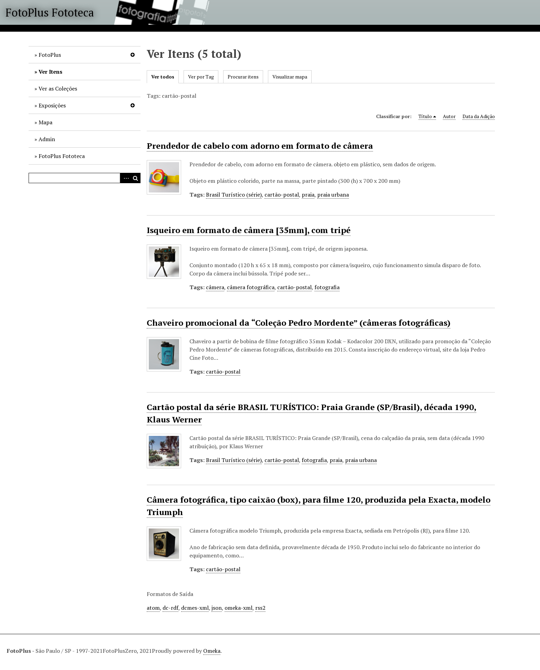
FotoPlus (50, 55)
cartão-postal (281, 194)
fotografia (327, 287)
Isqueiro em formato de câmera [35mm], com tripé (249, 229)
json (216, 607)
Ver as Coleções (58, 88)
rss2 (260, 607)
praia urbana (333, 194)
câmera (215, 287)
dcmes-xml (195, 607)
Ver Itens (50, 71)
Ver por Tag (201, 76)
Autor (449, 116)
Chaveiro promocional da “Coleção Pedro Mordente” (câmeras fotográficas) (298, 322)
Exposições (52, 105)
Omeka (211, 651)
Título (425, 116)
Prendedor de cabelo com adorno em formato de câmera (260, 145)
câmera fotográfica (250, 287)
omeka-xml (238, 607)
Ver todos (162, 76)
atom (153, 607)
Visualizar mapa (289, 76)
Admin (47, 139)
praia (308, 194)
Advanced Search (125, 178)
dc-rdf (170, 607)
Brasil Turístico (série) (234, 194)
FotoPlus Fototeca (50, 12)
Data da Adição (479, 116)
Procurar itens (243, 76)
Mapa (45, 122)
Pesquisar (135, 178)
